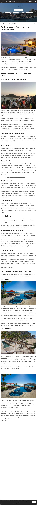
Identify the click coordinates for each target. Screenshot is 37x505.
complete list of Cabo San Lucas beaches (16, 177)
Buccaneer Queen (4, 197)
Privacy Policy (14, 503)
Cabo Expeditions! (26, 203)
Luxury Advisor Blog (18, 10)
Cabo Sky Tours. (25, 227)
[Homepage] (3, 1)
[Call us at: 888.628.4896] (35, 2)
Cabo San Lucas (18, 356)
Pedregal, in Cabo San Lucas (18, 359)
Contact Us (30, 1)
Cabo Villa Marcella (6, 328)
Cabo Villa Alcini (5, 279)
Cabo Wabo (11, 267)
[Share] (35, 23)
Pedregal (18, 402)
